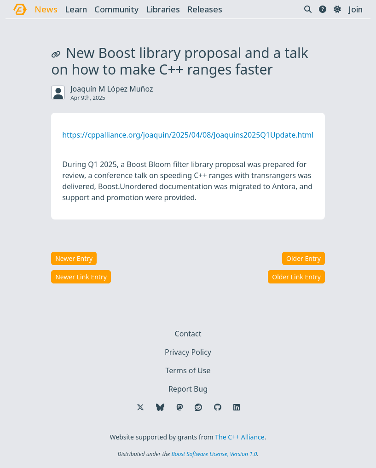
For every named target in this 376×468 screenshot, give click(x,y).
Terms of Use (188, 370)
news (46, 9)
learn (76, 9)
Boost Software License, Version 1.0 (214, 454)
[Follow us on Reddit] (198, 407)
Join (355, 9)
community (116, 9)
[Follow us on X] (140, 407)
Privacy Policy (188, 352)
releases (204, 9)
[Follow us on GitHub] (217, 407)
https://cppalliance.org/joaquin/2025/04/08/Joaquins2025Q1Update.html (187, 135)
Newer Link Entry (81, 276)
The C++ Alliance (239, 437)
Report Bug (188, 389)
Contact (188, 334)
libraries (163, 9)
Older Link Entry (296, 276)
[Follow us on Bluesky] (160, 407)
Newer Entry (74, 258)
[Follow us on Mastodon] (179, 407)
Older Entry (303, 258)
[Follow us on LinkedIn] (236, 407)
